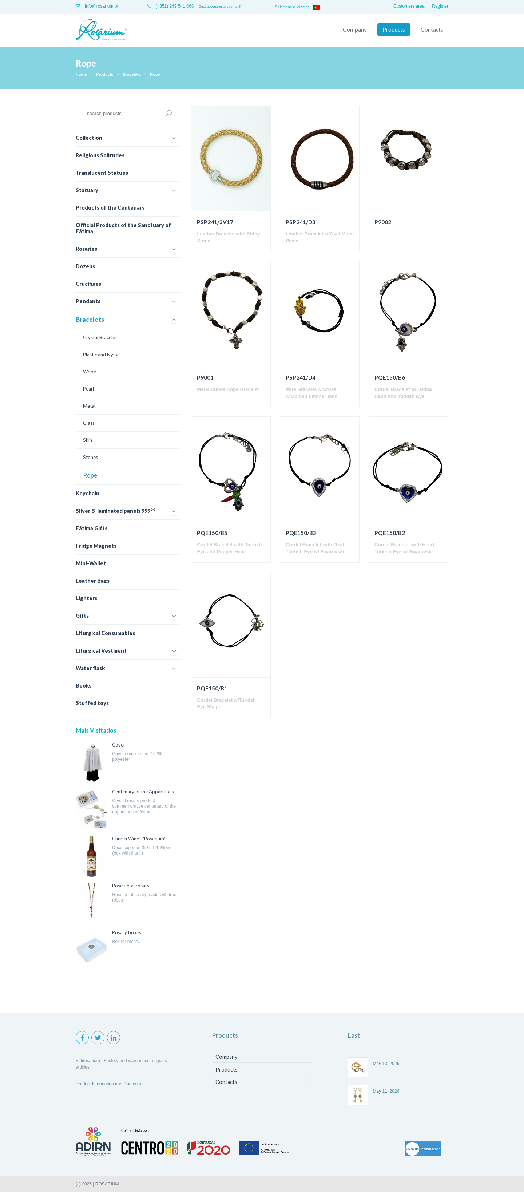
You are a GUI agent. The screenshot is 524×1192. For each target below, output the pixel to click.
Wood (89, 372)
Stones (90, 457)
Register (440, 6)
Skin (87, 440)
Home (81, 74)
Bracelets (131, 74)
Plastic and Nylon (101, 354)
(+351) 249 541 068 (170, 6)
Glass (89, 423)
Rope (155, 74)
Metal (89, 406)
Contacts (432, 29)
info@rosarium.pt (97, 6)
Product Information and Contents (108, 1083)
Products (393, 29)
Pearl (88, 389)
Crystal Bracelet (100, 337)
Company (355, 29)
